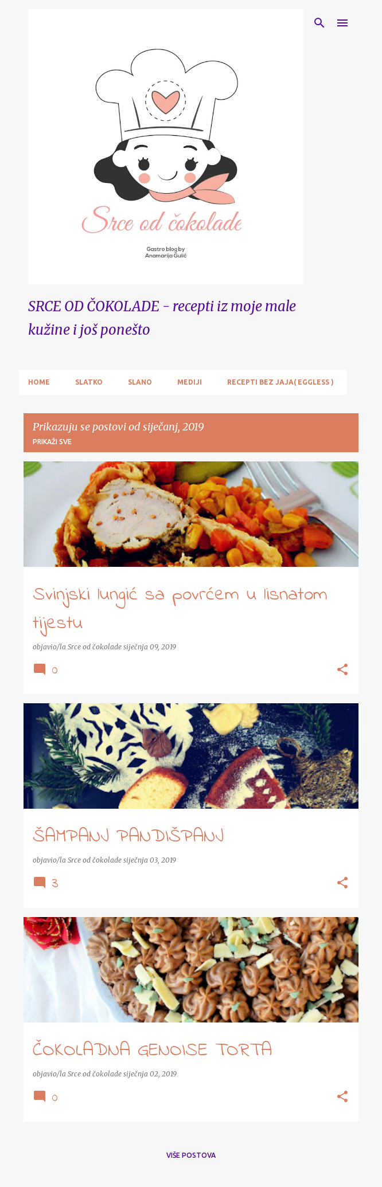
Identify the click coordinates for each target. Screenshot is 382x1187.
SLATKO (89, 382)
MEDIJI (189, 382)
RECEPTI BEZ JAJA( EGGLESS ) (280, 382)
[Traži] (319, 23)
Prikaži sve (52, 441)
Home (39, 382)
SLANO (140, 382)
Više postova (191, 1155)
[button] (342, 670)
